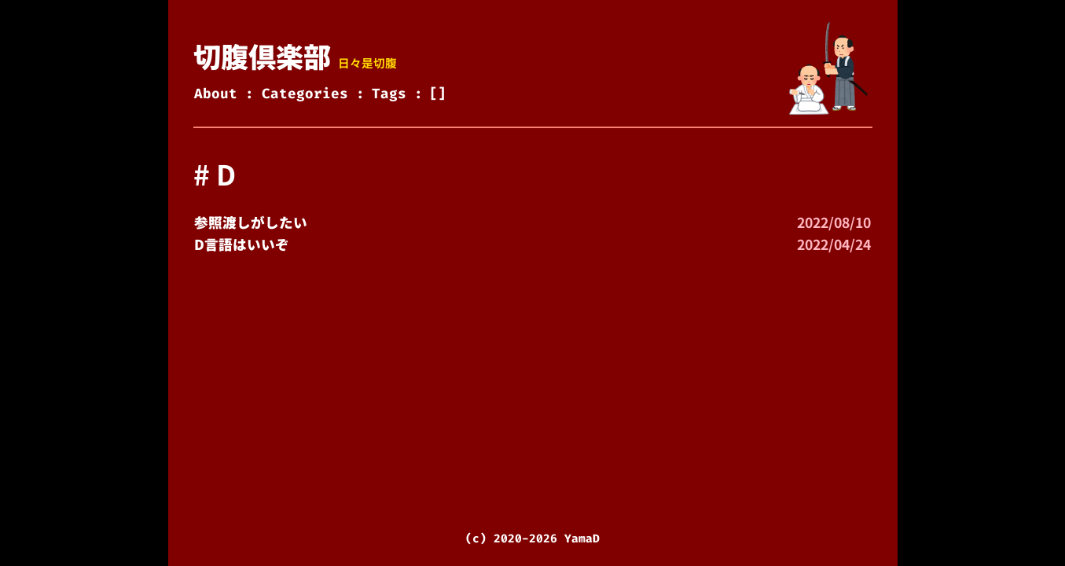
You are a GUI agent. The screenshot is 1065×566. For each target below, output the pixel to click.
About (215, 94)
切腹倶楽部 (262, 55)
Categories (305, 94)
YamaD (582, 538)
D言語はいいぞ (241, 244)
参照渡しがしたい (250, 222)
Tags (389, 94)
